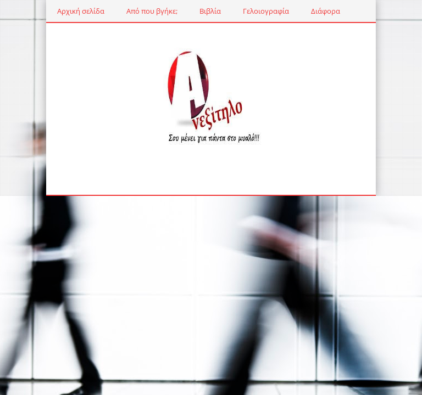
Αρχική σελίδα (80, 11)
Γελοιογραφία (266, 11)
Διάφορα (325, 11)
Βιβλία (210, 11)
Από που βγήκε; (151, 11)
